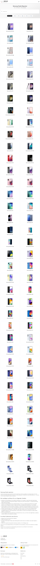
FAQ (21, 557)
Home (14, 7)
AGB (21, 558)
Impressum (22, 554)
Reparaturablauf (22, 553)
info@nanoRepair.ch (3, 539)
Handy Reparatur (18, 7)
